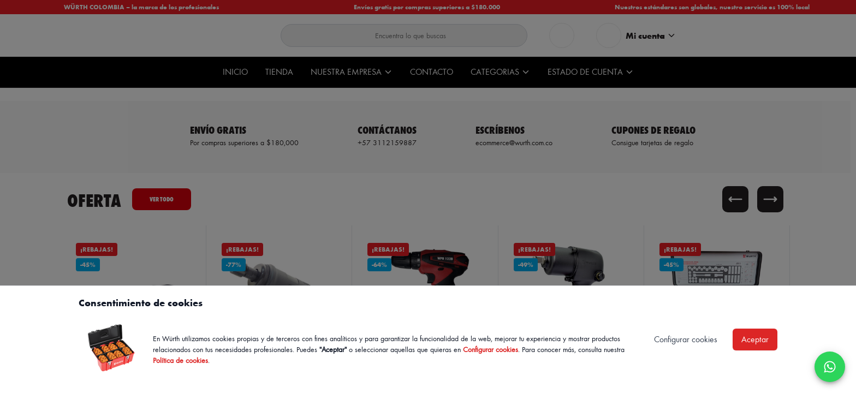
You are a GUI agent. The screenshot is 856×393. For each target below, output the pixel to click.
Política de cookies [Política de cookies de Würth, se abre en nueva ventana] (180, 360)
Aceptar (755, 339)
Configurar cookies (490, 349)
